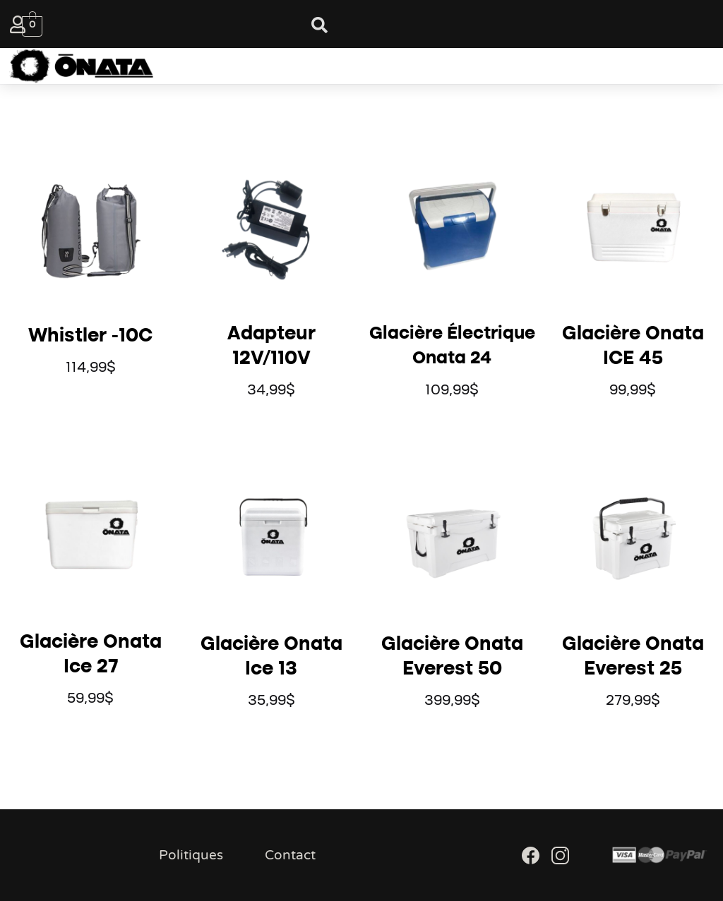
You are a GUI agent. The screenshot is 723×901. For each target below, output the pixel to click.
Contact (290, 855)
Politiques (191, 855)
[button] (341, 66)
